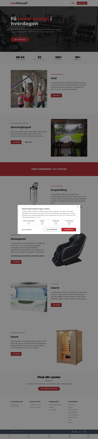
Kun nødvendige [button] (52, 229)
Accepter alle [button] (68, 229)
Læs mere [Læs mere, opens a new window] (37, 217)
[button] (26, 229)
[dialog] (49, 219)
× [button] (77, 206)
